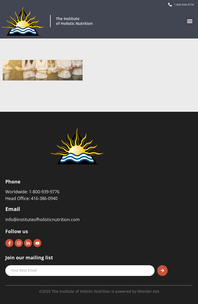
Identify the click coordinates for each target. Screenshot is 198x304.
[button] (189, 21)
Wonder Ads (148, 291)
